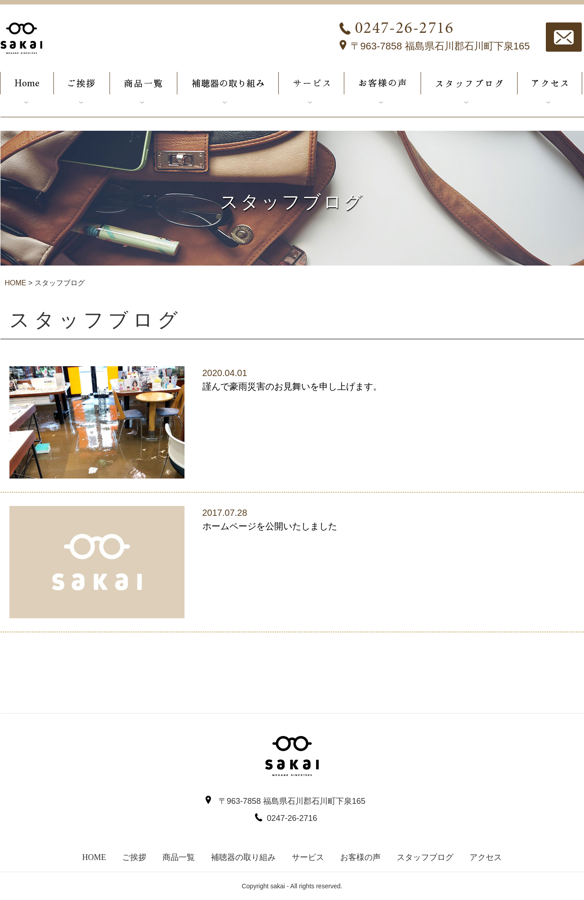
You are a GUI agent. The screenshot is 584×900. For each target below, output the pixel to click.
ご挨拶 (134, 857)
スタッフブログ (425, 857)
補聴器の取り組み (243, 857)
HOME (15, 283)
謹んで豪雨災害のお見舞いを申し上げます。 (292, 386)
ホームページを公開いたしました (269, 526)
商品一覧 (178, 857)
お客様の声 (360, 857)
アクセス (486, 857)
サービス (308, 857)
